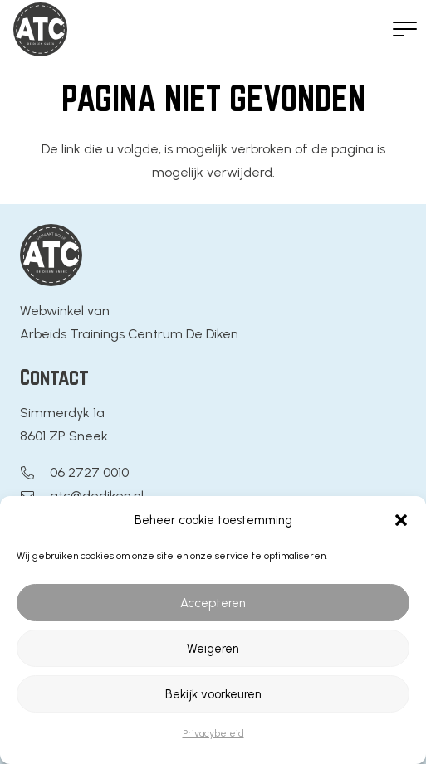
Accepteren (213, 603)
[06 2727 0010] (35, 472)
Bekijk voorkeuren (213, 694)
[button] (401, 520)
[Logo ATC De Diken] (40, 29)
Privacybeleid (213, 733)
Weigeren (213, 648)
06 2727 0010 (89, 472)
